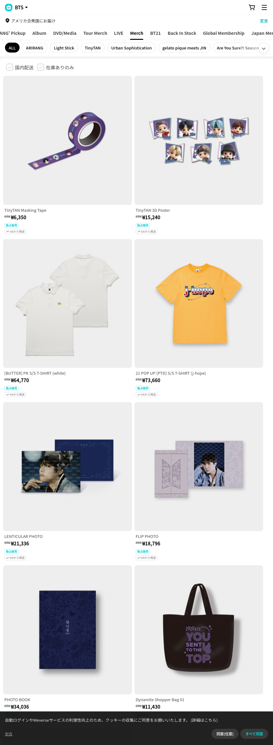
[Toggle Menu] (264, 7)
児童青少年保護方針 (88, 632)
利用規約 (11, 632)
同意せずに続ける (245, 737)
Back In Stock (182, 33)
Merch (136, 33)
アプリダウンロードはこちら (240, 704)
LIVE (118, 33)
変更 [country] (264, 21)
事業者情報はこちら (71, 668)
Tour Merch (95, 33)
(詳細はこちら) (214, 737)
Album (39, 33)
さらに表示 (136, 589)
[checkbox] (20, 67)
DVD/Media (64, 33)
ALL (12, 48)
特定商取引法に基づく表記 (180, 632)
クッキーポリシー (226, 632)
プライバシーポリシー (131, 632)
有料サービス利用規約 (44, 632)
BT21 (155, 33)
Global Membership (224, 33)
